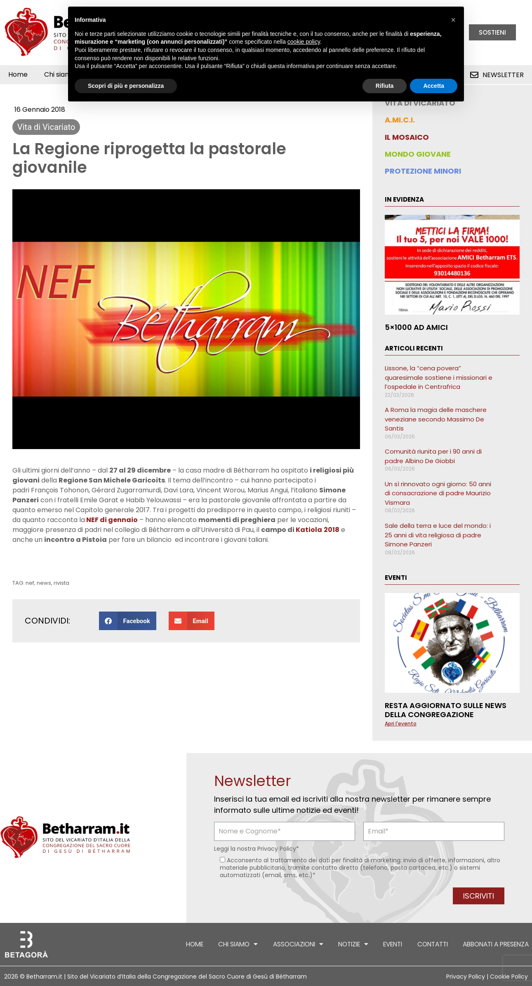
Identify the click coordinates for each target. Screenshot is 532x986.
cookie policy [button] (303, 41)
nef (30, 583)
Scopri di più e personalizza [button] (126, 85)
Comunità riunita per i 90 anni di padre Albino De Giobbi (433, 456)
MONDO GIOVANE (418, 154)
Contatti (419, 944)
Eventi (374, 944)
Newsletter (503, 75)
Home (18, 74)
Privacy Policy (276, 849)
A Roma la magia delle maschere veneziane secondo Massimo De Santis (436, 419)
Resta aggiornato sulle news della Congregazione (445, 710)
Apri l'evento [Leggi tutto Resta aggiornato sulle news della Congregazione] (401, 723)
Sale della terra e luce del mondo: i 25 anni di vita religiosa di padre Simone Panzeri (438, 534)
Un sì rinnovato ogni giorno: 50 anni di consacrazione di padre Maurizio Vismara (438, 493)
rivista (61, 583)
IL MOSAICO (407, 137)
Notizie (330, 944)
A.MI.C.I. (400, 120)
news (44, 583)
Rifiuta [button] (385, 85)
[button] (127, 621)
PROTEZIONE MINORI (423, 171)
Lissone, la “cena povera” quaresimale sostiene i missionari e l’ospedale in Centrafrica (438, 377)
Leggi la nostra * (256, 848)
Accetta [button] (433, 85)
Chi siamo (201, 944)
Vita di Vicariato (46, 127)
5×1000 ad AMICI (416, 327)
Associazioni (267, 944)
